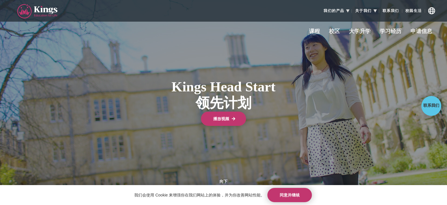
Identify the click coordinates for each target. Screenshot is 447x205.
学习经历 (390, 31)
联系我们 (391, 11)
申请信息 (421, 31)
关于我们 (363, 11)
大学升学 (360, 31)
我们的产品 (334, 11)
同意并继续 (290, 195)
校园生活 (413, 11)
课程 (314, 31)
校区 (334, 31)
